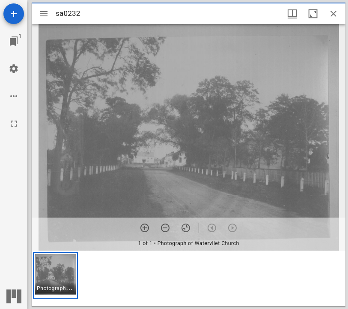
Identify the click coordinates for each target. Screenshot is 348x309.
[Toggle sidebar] (43, 13)
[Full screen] (13, 123)
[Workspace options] (13, 96)
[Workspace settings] (13, 68)
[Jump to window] (13, 41)
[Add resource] (13, 13)
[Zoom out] (165, 228)
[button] (55, 275)
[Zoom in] (144, 228)
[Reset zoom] (185, 228)
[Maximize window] (313, 13)
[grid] (188, 278)
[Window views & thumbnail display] (292, 13)
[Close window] (333, 13)
